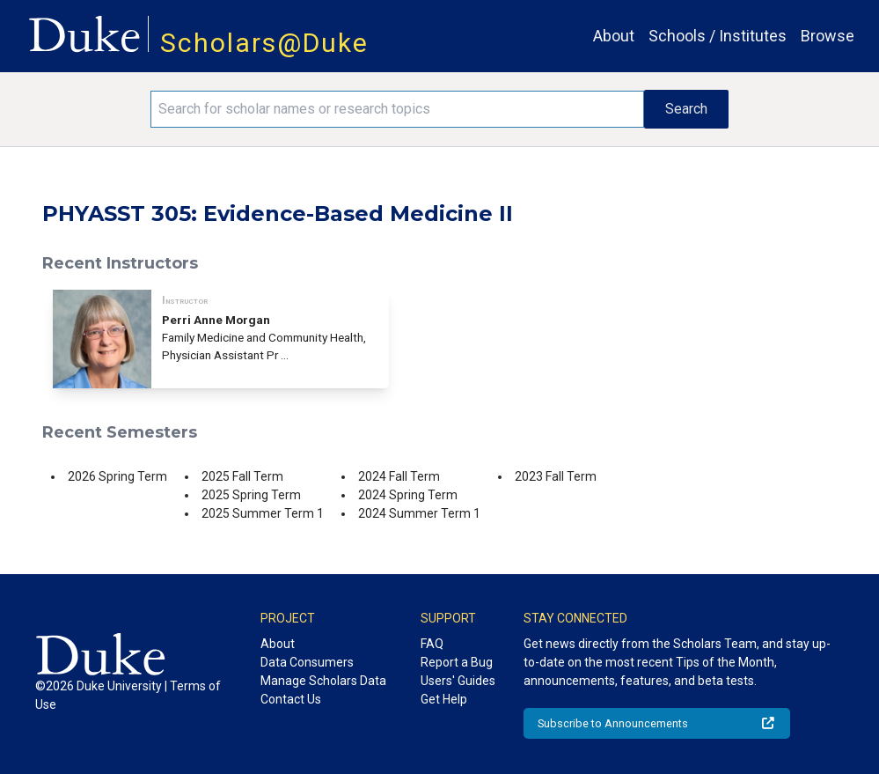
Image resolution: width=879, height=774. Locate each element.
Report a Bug (457, 662)
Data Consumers (307, 662)
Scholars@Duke (264, 42)
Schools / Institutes (717, 35)
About (613, 35)
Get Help (444, 699)
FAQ (432, 644)
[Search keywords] (397, 109)
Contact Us (290, 699)
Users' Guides (458, 681)
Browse (827, 35)
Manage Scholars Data (323, 681)
